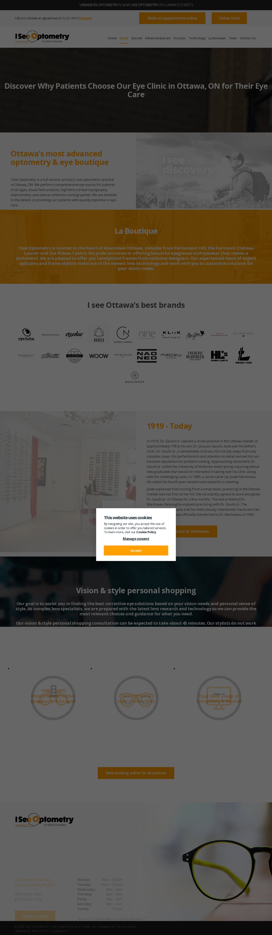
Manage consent (136, 538)
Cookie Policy (146, 532)
